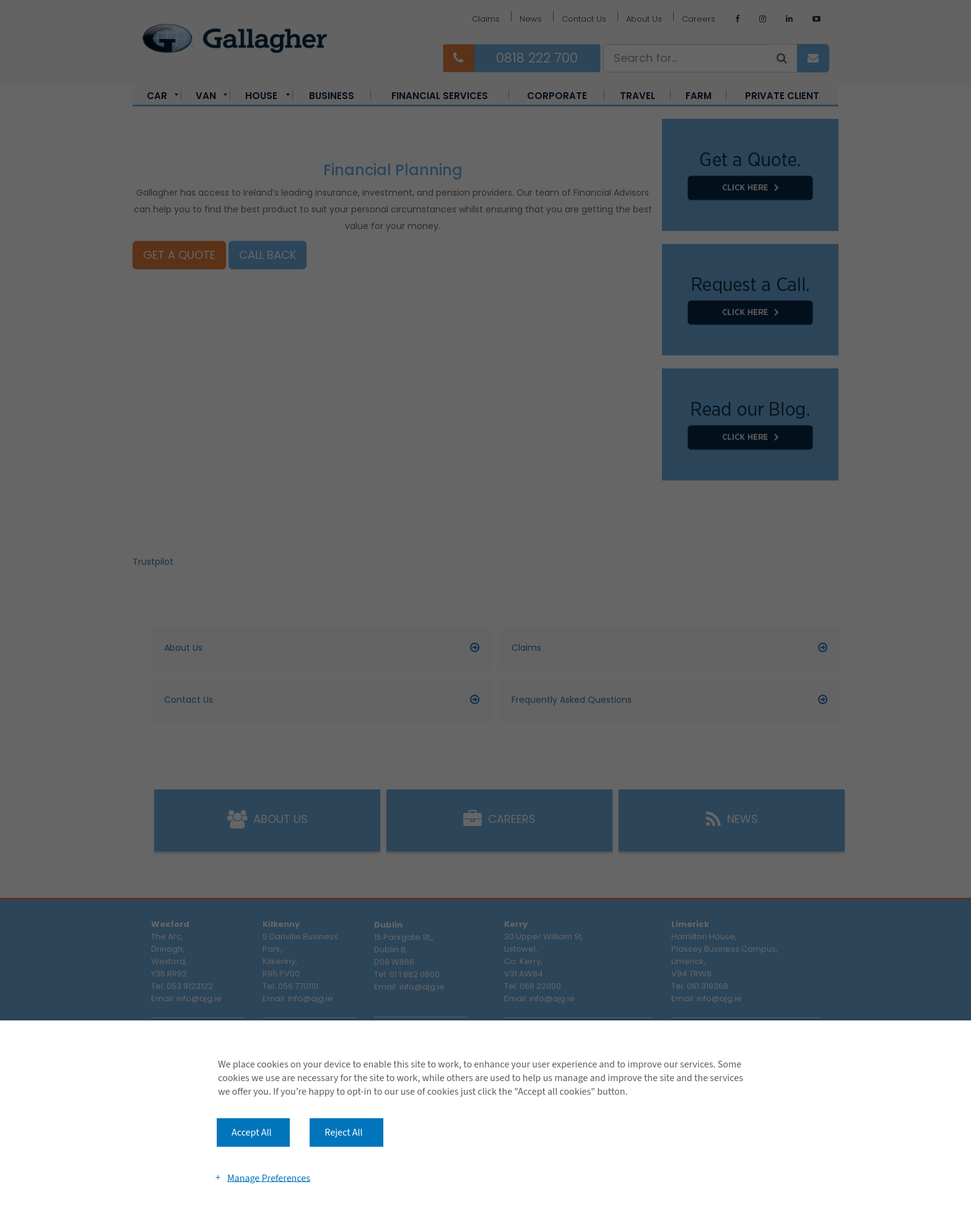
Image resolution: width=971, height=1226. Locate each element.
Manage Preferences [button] (268, 1178)
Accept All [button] (252, 1132)
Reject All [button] (343, 1132)
